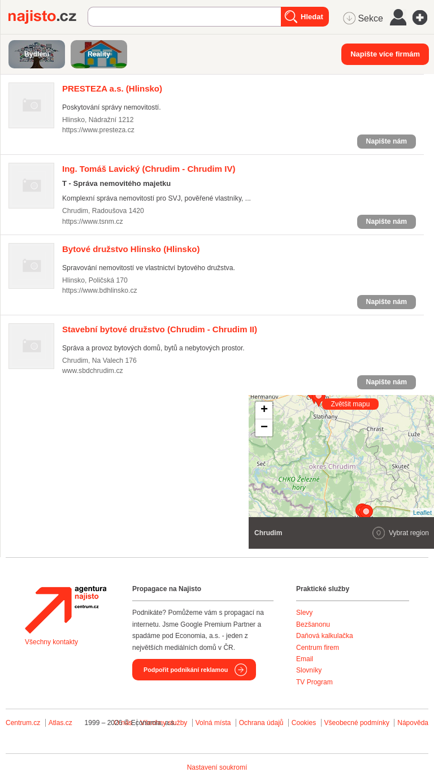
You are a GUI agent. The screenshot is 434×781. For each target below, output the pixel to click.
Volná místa (213, 723)
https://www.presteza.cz (98, 130)
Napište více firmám (385, 54)
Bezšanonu (313, 624)
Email (304, 659)
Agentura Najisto (65, 610)
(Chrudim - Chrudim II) (159, 329)
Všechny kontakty (51, 642)
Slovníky (309, 670)
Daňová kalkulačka (324, 636)
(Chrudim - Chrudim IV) (148, 168)
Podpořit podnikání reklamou (186, 669)
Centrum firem (317, 648)
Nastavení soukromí (217, 767)
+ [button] (264, 410)
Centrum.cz (23, 723)
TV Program (314, 682)
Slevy (304, 613)
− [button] (264, 427)
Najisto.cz (48, 16)
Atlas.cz (60, 723)
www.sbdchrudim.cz (92, 371)
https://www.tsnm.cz (92, 221)
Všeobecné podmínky (356, 723)
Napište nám (386, 141)
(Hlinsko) (112, 88)
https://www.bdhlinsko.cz (99, 290)
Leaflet (422, 512)
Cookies (304, 723)
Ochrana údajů (261, 723)
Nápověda (412, 723)
